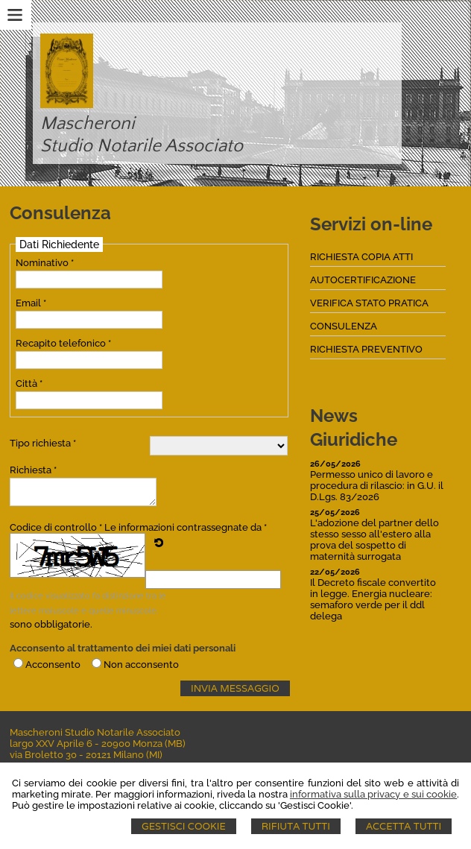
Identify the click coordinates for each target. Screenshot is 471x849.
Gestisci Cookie (184, 826)
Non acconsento (141, 664)
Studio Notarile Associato (141, 146)
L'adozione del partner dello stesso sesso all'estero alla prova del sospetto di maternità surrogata (374, 539)
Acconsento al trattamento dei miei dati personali (123, 648)
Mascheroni (87, 123)
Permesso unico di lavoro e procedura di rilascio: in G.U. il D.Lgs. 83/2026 (376, 485)
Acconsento (52, 664)
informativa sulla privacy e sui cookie (373, 794)
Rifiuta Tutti (296, 826)
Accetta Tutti (403, 826)
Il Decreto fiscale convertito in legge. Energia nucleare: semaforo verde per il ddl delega (373, 599)
